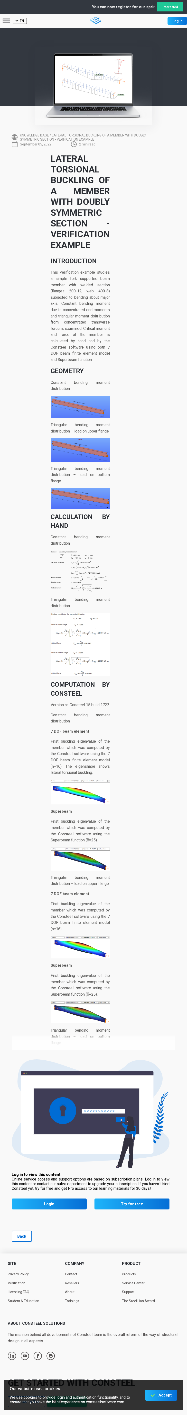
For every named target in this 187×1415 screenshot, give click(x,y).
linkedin (12, 1356)
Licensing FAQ (18, 1292)
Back (21, 1236)
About (70, 1292)
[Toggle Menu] (6, 20)
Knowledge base (34, 135)
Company (74, 1263)
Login (49, 1204)
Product (131, 1263)
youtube (25, 1356)
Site (12, 1263)
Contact (71, 1274)
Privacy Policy (18, 1274)
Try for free (132, 1204)
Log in (177, 21)
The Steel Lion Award (138, 1301)
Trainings (72, 1301)
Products (129, 1274)
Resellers (72, 1283)
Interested (170, 7)
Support (128, 1292)
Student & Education (23, 1301)
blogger (51, 1356)
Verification (16, 1283)
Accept (165, 1395)
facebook (38, 1356)
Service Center (133, 1283)
